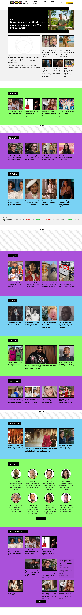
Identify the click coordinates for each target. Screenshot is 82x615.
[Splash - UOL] (16, 2)
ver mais (41, 518)
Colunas (52, 1)
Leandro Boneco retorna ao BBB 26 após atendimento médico (22, 65)
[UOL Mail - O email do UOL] (58, 3)
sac (55, 3)
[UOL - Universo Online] (23, 3)
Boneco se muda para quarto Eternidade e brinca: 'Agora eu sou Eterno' (24, 67)
